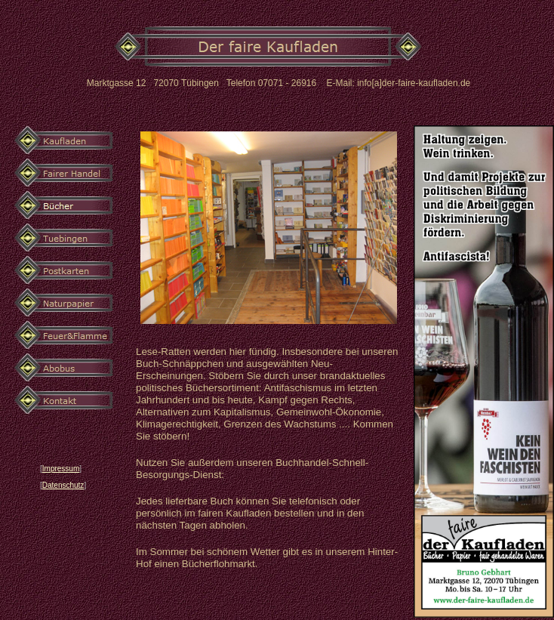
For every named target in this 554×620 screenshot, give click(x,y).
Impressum (60, 468)
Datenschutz (63, 485)
